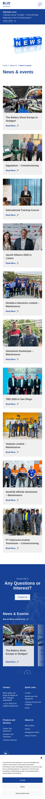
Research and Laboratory (8, 735)
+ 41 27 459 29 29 (9, 703)
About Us (13, 65)
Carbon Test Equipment (7, 730)
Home (5, 65)
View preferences (23, 793)
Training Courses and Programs (33, 703)
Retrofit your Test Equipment (31, 697)
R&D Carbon (29, 726)
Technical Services (10, 740)
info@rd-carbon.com (10, 706)
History (27, 729)
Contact (28, 693)
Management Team (32, 732)
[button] (41, 758)
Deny (22, 787)
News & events (25, 65)
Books (27, 708)
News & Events (30, 736)
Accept (22, 780)
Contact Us (22, 601)
